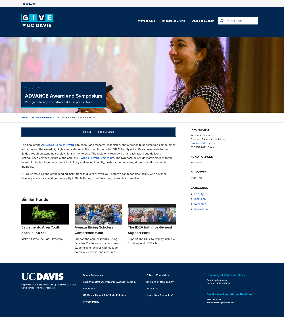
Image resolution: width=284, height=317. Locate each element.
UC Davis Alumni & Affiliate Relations (105, 295)
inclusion (200, 199)
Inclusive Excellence (43, 117)
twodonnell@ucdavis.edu (204, 143)
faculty (199, 194)
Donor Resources (93, 275)
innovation (201, 209)
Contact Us (151, 288)
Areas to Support (203, 21)
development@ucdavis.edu (220, 302)
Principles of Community (159, 282)
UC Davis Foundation (157, 275)
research (200, 204)
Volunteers (89, 288)
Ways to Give (146, 21)
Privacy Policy (91, 302)
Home (24, 117)
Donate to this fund (98, 132)
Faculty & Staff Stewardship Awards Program (109, 282)
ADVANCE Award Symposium (95, 158)
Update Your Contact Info (159, 295)
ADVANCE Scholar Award (57, 145)
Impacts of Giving (173, 21)
